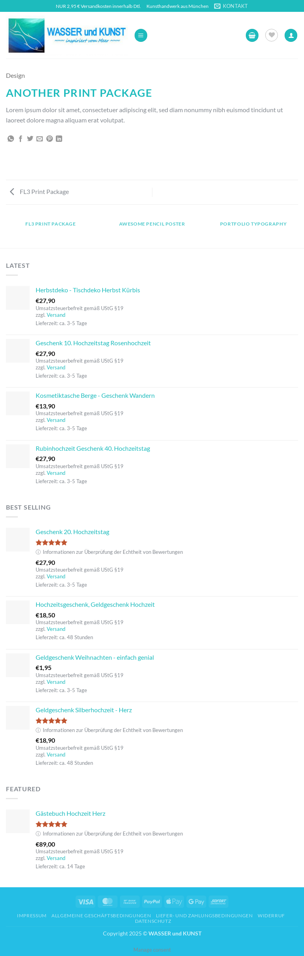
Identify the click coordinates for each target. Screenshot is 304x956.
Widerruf (271, 915)
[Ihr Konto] (291, 35)
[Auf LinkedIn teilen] (59, 139)
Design (15, 75)
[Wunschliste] (271, 35)
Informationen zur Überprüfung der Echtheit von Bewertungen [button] (109, 552)
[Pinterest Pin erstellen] (49, 139)
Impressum (32, 915)
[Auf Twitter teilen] (30, 139)
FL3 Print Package (39, 191)
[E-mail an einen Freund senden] (39, 139)
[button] (141, 35)
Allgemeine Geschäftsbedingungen (101, 915)
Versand (56, 315)
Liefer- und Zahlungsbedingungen (204, 915)
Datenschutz (153, 921)
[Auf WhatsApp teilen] (11, 139)
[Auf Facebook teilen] (20, 139)
